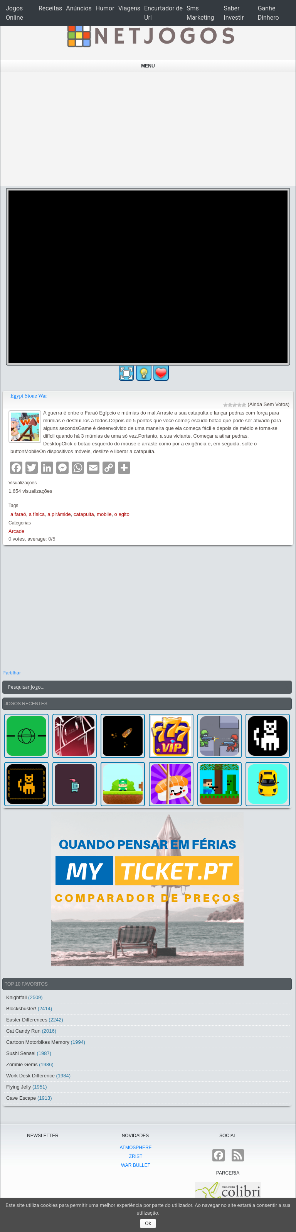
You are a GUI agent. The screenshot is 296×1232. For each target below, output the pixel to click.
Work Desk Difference (30, 1076)
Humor (105, 8)
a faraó (18, 514)
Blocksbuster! (21, 1008)
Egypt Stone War (28, 396)
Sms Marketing (200, 13)
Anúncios (79, 8)
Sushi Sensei (20, 1053)
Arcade (16, 531)
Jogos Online (14, 13)
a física (37, 514)
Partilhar (11, 673)
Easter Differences (26, 1020)
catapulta (84, 514)
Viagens (129, 8)
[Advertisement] (148, 129)
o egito (122, 514)
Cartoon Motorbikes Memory (37, 1042)
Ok (148, 1223)
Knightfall (16, 997)
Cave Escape (21, 1098)
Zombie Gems (22, 1064)
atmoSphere (135, 1147)
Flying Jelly (18, 1087)
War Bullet (135, 1165)
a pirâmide (59, 514)
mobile (104, 514)
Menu (148, 66)
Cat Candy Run (23, 1031)
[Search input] (142, 687)
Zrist (136, 1156)
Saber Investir (234, 13)
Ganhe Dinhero (268, 13)
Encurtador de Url (163, 13)
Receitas (50, 8)
